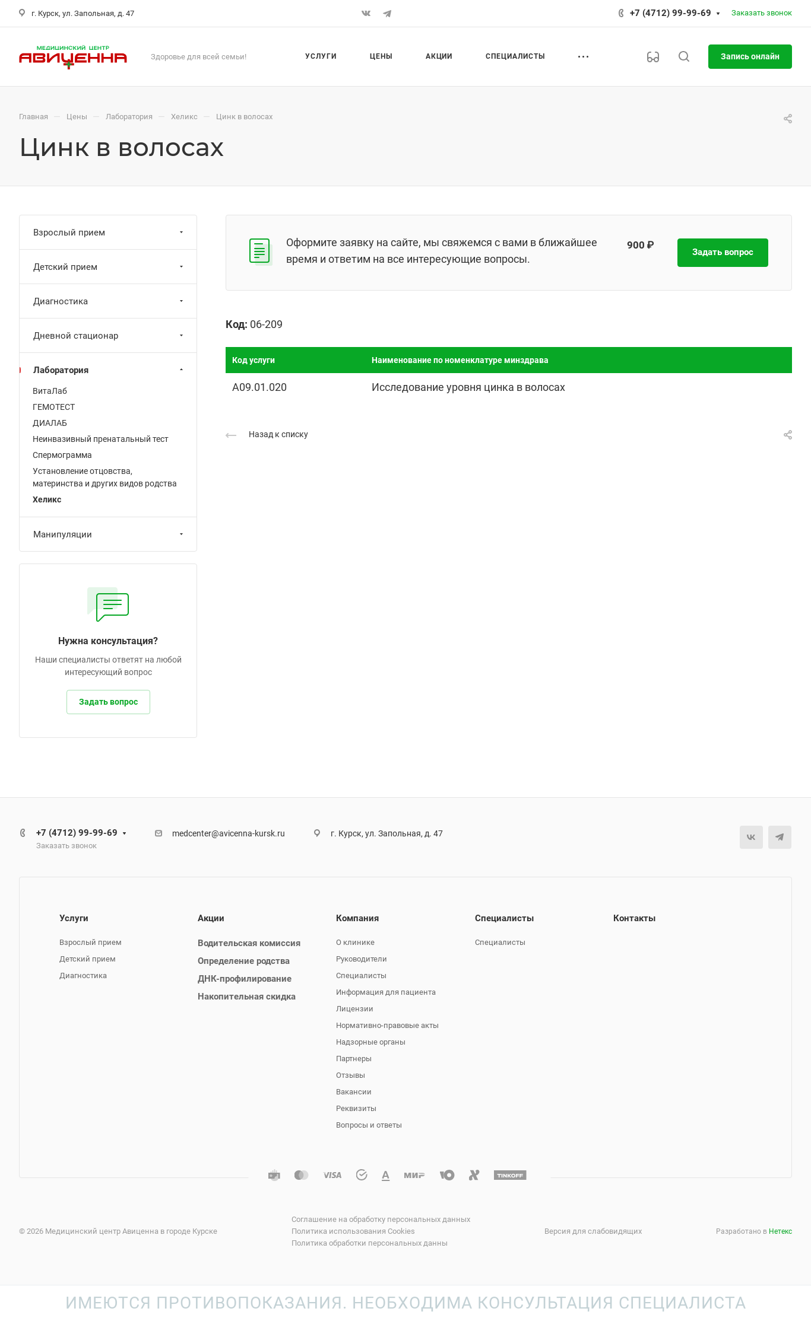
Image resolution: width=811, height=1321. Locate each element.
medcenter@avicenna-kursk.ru (228, 833)
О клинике (355, 942)
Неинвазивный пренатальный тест (101, 439)
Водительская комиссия (249, 943)
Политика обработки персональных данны (370, 1243)
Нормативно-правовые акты (387, 1025)
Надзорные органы (371, 1041)
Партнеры (354, 1058)
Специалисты (361, 975)
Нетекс (780, 1231)
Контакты (634, 918)
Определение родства (244, 961)
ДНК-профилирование (245, 978)
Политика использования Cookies (353, 1231)
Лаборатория (109, 370)
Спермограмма (62, 455)
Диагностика (109, 301)
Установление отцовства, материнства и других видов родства (105, 477)
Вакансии (354, 1091)
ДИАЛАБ (50, 423)
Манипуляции (109, 534)
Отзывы (350, 1075)
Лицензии (354, 1008)
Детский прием (109, 267)
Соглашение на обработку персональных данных (381, 1219)
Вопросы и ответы (369, 1125)
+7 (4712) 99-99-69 (670, 13)
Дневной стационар (109, 335)
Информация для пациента (386, 992)
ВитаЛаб (50, 391)
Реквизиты (356, 1108)
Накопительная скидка (247, 996)
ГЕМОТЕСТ (54, 407)
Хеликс (47, 499)
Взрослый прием (109, 232)
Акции (211, 918)
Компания (357, 918)
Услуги (73, 918)
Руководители (361, 958)
